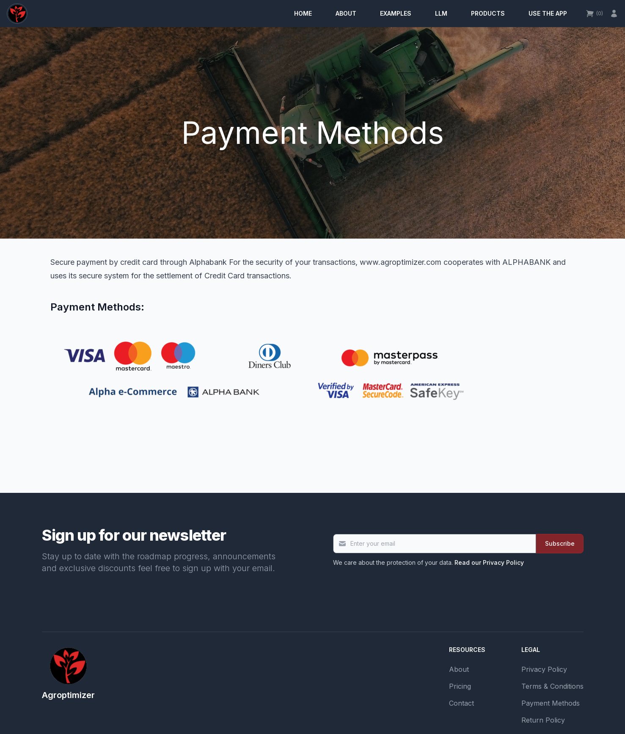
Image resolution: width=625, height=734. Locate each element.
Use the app (548, 13)
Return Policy (543, 720)
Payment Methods (550, 703)
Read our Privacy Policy (489, 562)
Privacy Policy (544, 669)
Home (303, 13)
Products (488, 13)
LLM (441, 13)
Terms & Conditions (552, 686)
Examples (395, 13)
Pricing (460, 686)
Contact (461, 703)
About (346, 13)
